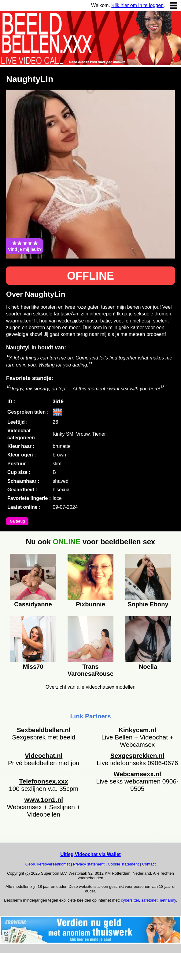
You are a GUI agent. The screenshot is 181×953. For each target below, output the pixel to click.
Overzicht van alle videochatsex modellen (90, 687)
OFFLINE (90, 276)
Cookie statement (123, 864)
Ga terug (17, 521)
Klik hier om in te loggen (137, 5)
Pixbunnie (90, 604)
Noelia (148, 666)
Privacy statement (89, 864)
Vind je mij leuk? (25, 246)
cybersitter (130, 900)
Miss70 (33, 666)
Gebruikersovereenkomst (47, 864)
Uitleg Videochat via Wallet (90, 854)
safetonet (149, 900)
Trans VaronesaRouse (90, 669)
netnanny (168, 900)
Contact (149, 864)
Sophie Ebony (147, 604)
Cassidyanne (33, 604)
